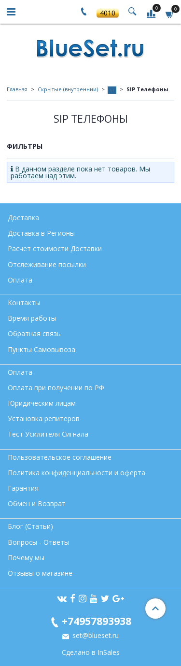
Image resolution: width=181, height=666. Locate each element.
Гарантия (23, 488)
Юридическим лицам (42, 403)
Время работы (32, 318)
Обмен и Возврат (37, 503)
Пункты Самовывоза (41, 349)
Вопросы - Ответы (38, 542)
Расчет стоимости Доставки (55, 248)
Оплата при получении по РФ (56, 387)
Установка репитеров (44, 418)
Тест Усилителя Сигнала (48, 434)
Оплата (20, 279)
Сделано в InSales (91, 652)
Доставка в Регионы (41, 233)
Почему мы (26, 557)
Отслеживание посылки (47, 264)
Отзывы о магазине (40, 573)
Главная (17, 89)
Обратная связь (34, 333)
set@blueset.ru (94, 635)
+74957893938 (96, 621)
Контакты (24, 302)
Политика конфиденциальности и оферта (76, 472)
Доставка (23, 217)
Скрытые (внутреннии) (68, 89)
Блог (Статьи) (30, 526)
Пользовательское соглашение (59, 457)
